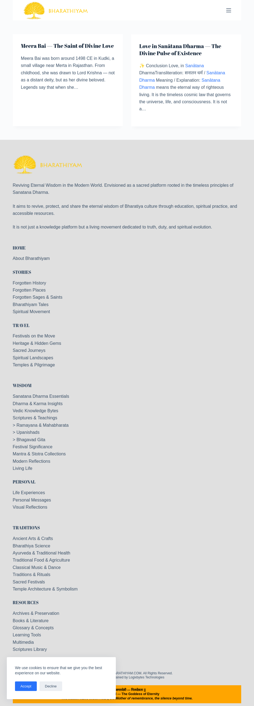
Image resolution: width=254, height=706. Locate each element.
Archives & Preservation (36, 613)
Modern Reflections (31, 461)
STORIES (22, 272)
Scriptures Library (30, 649)
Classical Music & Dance (37, 567)
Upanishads (28, 432)
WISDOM (22, 385)
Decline (51, 686)
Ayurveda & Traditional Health (41, 553)
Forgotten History (29, 283)
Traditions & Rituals (31, 574)
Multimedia (23, 642)
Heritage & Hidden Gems (37, 343)
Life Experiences (29, 492)
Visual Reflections (30, 507)
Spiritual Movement (31, 311)
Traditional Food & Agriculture (41, 560)
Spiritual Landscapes (33, 357)
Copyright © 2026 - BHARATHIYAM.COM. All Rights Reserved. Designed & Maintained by (127, 675)
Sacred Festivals (29, 582)
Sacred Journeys (29, 350)
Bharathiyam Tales (31, 304)
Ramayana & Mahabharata (42, 425)
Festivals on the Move (34, 336)
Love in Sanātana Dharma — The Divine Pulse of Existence (180, 50)
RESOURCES (26, 603)
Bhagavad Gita (30, 439)
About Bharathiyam (31, 258)
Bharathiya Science (31, 546)
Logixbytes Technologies (146, 677)
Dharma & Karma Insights (38, 403)
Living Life (22, 468)
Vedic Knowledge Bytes (35, 410)
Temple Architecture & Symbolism (45, 589)
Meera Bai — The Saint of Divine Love (67, 46)
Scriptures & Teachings (35, 418)
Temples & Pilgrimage (34, 365)
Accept (25, 686)
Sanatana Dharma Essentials (41, 396)
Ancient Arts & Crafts (33, 538)
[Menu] (228, 10)
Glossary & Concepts (33, 627)
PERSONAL (24, 482)
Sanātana (194, 66)
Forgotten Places (29, 290)
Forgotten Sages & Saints (37, 297)
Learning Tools (27, 635)
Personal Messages (32, 500)
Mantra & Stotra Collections (39, 454)
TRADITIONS (26, 528)
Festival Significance (33, 446)
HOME (19, 248)
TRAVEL (21, 325)
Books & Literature (31, 620)
